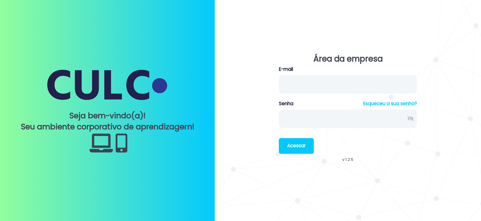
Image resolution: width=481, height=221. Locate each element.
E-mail (286, 69)
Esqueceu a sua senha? (390, 103)
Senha (286, 103)
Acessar (296, 145)
